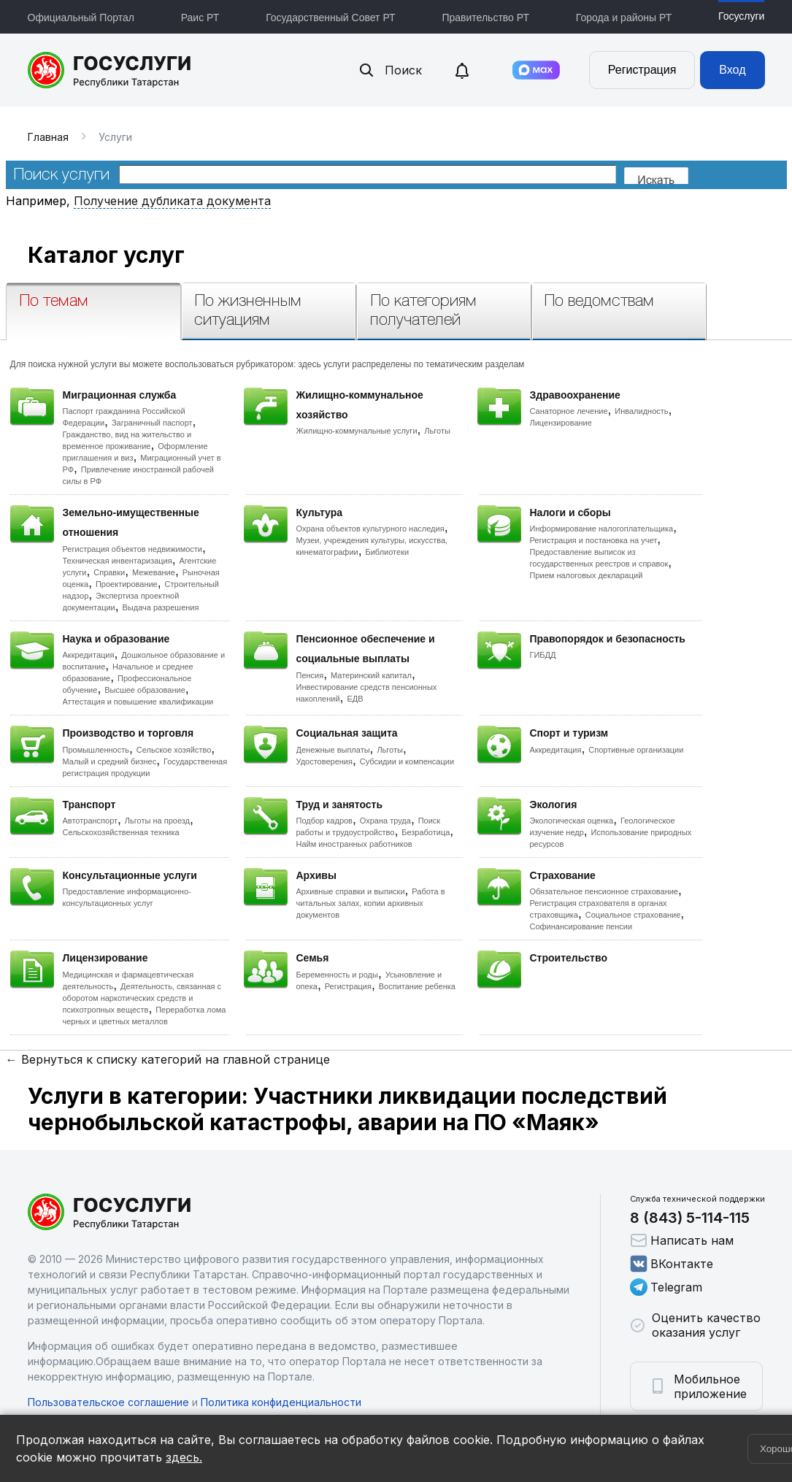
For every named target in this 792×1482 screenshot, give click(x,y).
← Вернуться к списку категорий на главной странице (168, 1059)
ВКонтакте (671, 1263)
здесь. (184, 1457)
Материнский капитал (371, 675)
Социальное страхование (633, 914)
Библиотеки (388, 552)
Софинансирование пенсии (581, 926)
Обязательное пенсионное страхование (604, 891)
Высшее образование (144, 690)
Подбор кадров (324, 820)
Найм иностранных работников (354, 844)
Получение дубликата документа (172, 200)
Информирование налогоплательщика (602, 528)
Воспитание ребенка (417, 986)
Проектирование (127, 584)
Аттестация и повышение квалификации (138, 701)
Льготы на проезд (157, 820)
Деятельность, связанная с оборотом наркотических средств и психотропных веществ (142, 998)
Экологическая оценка (572, 820)
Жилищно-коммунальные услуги (357, 430)
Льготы (437, 430)
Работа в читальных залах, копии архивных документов (370, 903)
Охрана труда (385, 820)
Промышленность (96, 749)
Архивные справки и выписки (350, 891)
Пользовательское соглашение (108, 1402)
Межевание (153, 572)
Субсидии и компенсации (407, 761)
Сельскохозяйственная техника (121, 832)
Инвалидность (641, 411)
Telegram (666, 1287)
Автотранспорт (90, 820)
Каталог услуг (106, 255)
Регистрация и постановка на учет (594, 540)
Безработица (425, 832)
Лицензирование (561, 422)
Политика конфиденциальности (281, 1402)
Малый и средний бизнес (110, 761)
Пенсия (310, 675)
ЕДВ (355, 698)
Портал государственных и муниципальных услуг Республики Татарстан (110, 70)
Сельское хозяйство (174, 749)
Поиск (390, 70)
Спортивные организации (635, 749)
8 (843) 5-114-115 (690, 1217)
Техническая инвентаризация (117, 560)
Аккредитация (89, 654)
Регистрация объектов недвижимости (133, 549)
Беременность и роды (337, 974)
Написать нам (682, 1240)
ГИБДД (543, 654)
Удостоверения (324, 761)
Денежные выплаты (333, 749)
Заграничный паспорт (152, 422)
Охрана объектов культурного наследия (370, 528)
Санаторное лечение (569, 411)
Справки (109, 572)
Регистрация (642, 70)
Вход (732, 70)
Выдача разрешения (161, 607)
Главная (48, 137)
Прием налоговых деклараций (586, 575)
